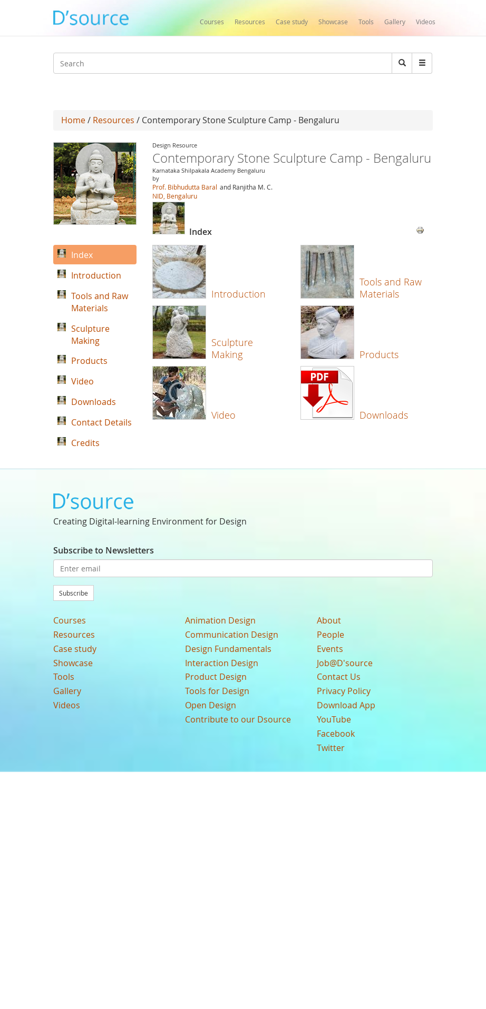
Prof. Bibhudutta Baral (184, 187)
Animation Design (220, 620)
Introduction (238, 294)
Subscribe (73, 593)
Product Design (216, 676)
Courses (212, 21)
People (330, 634)
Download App (346, 705)
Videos (425, 21)
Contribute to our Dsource (238, 719)
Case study (292, 21)
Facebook (336, 733)
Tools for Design (217, 691)
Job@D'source (345, 663)
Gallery (394, 21)
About (329, 620)
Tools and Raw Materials (390, 287)
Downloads (383, 415)
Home (73, 120)
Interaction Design (221, 663)
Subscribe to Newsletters (103, 550)
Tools (366, 21)
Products (378, 354)
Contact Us (339, 676)
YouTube (334, 719)
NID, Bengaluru (174, 196)
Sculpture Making (232, 348)
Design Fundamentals (228, 649)
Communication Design (231, 634)
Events (330, 649)
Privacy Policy (344, 691)
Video (223, 415)
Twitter (331, 748)
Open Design (210, 705)
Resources (250, 21)
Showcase (333, 21)
